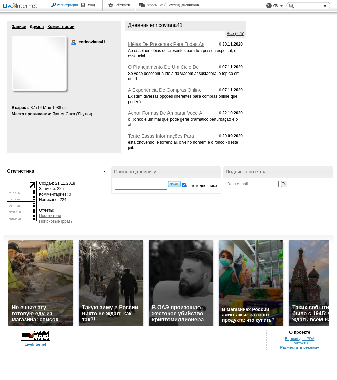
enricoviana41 (74, 42)
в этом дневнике (201, 185)
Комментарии (60, 26)
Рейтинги (122, 5)
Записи (19, 26)
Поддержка (269, 6)
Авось (151, 5)
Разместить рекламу (299, 347)
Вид (278, 6)
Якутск (58, 114)
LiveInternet (21, 6)
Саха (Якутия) (79, 114)
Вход (91, 5)
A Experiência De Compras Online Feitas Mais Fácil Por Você (165, 92)
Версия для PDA (300, 339)
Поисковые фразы (56, 221)
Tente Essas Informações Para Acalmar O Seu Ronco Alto (161, 138)
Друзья (37, 26)
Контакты (300, 343)
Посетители (50, 215)
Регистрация (67, 5)
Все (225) (235, 33)
